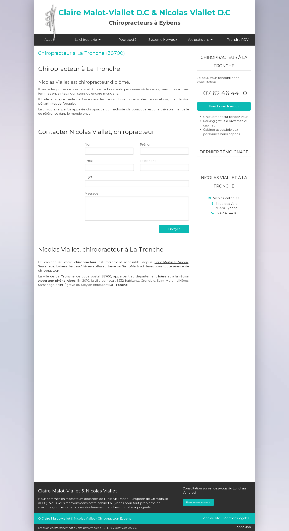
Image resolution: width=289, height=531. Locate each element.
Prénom (146, 144)
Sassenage (46, 266)
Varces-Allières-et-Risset (87, 266)
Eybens (61, 266)
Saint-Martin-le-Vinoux (171, 262)
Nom (89, 144)
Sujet (88, 177)
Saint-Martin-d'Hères (138, 266)
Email (89, 161)
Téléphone (148, 161)
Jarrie (112, 266)
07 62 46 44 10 (225, 93)
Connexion (242, 527)
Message (91, 193)
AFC (134, 527)
